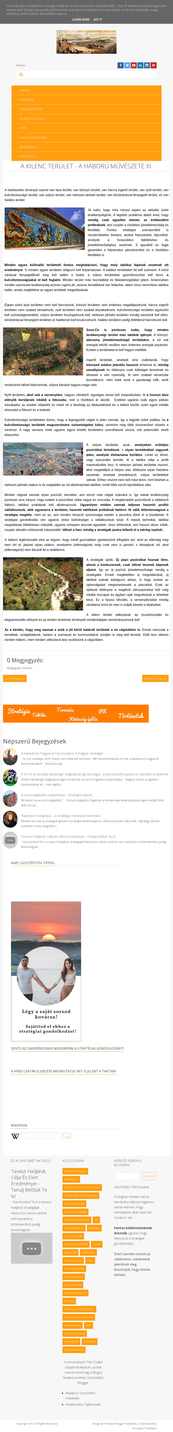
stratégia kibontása (75, 1212)
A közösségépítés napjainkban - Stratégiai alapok (56, 795)
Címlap (24, 90)
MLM (90, 1260)
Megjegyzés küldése (19, 668)
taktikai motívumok (75, 1171)
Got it (98, 19)
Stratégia (27, 100)
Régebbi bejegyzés (155, 678)
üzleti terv (90, 1341)
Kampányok (71, 1179)
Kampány (94, 1228)
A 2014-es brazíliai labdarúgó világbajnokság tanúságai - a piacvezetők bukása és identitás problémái (94, 774)
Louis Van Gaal (73, 1236)
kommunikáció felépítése (79, 1309)
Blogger (83, 1383)
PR (96, 1220)
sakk (88, 1325)
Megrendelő (29, 147)
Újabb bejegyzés (15, 678)
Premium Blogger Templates (120, 1423)
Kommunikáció (73, 1260)
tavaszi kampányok (75, 1293)
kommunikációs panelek (78, 1317)
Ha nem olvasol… (33, 119)
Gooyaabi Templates (144, 1428)
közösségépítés (73, 1276)
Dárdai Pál (70, 1252)
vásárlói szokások (74, 1333)
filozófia (69, 1301)
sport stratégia (72, 1284)
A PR (23, 128)
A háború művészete (76, 1220)
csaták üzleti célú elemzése (80, 1195)
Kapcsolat (27, 156)
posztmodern (72, 1325)
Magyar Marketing (33, 138)
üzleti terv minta (73, 1349)
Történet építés (31, 109)
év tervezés (71, 1341)
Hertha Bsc (88, 1252)
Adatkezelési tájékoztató (83, 1404)
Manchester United (76, 1244)
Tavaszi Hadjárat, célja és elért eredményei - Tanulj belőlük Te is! (68, 836)
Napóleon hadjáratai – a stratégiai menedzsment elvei (61, 815)
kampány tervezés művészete (82, 1187)
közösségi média (74, 1268)
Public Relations (73, 1228)
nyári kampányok (74, 1203)
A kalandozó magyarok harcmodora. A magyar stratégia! (62, 753)
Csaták (97, 1244)
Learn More (81, 19)
